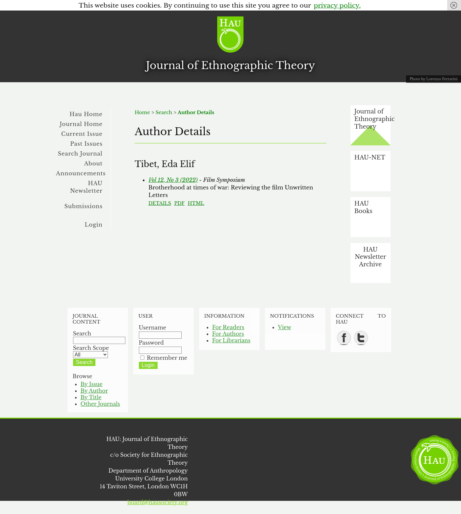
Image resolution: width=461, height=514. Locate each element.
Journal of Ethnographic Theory (230, 65)
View (284, 327)
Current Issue (82, 134)
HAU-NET (369, 157)
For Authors (228, 333)
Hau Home (85, 114)
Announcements (81, 173)
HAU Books (363, 207)
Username (152, 327)
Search (164, 112)
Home (142, 112)
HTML (196, 203)
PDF (179, 203)
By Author (94, 390)
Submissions (83, 206)
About (93, 163)
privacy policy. (337, 5)
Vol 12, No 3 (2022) (173, 180)
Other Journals (100, 404)
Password (151, 342)
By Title (91, 397)
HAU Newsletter (86, 187)
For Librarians (231, 340)
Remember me (167, 358)
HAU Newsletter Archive (370, 257)
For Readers (228, 327)
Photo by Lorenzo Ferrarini (434, 79)
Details (159, 203)
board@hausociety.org (157, 502)
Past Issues (86, 143)
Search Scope (91, 351)
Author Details (196, 112)
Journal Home (81, 124)
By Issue (92, 384)
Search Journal (80, 153)
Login (93, 224)
